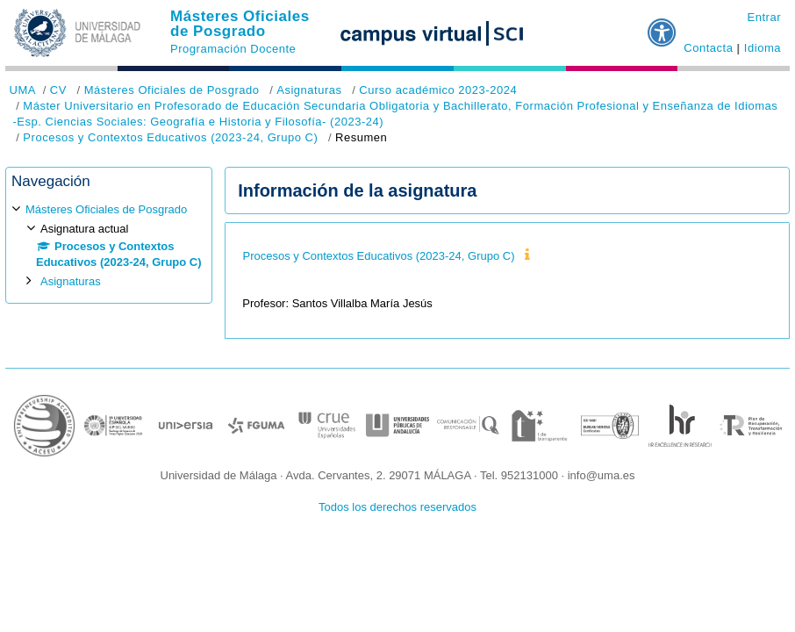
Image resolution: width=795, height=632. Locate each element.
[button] (662, 25)
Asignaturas (308, 90)
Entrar (764, 17)
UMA (23, 90)
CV (58, 90)
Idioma (762, 47)
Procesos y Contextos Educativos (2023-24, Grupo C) (170, 137)
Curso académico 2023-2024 (438, 90)
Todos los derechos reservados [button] (397, 507)
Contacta (708, 47)
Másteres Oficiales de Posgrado (240, 24)
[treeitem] (108, 245)
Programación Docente (233, 48)
